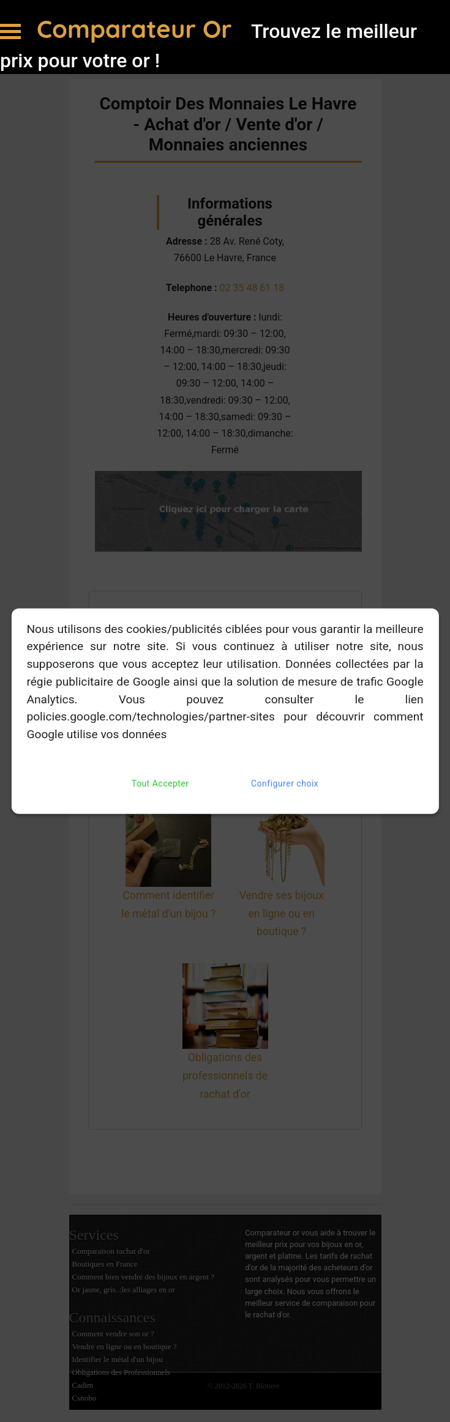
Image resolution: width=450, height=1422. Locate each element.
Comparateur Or (138, 28)
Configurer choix (284, 784)
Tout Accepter (160, 784)
